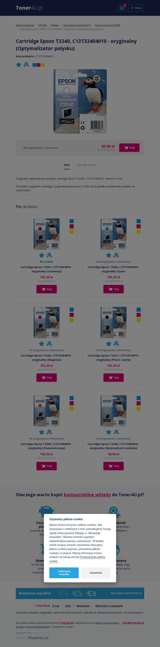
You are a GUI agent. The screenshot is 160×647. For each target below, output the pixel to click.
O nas (55, 605)
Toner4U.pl (66, 623)
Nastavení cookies (63, 626)
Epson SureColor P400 (107, 25)
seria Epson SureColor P (77, 25)
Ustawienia (96, 572)
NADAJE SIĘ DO (86, 165)
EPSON (42, 25)
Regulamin (83, 605)
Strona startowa (25, 25)
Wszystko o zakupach (109, 605)
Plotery (55, 25)
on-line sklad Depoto (38, 626)
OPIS (67, 165)
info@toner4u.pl (133, 623)
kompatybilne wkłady (87, 495)
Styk (68, 605)
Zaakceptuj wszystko (64, 573)
